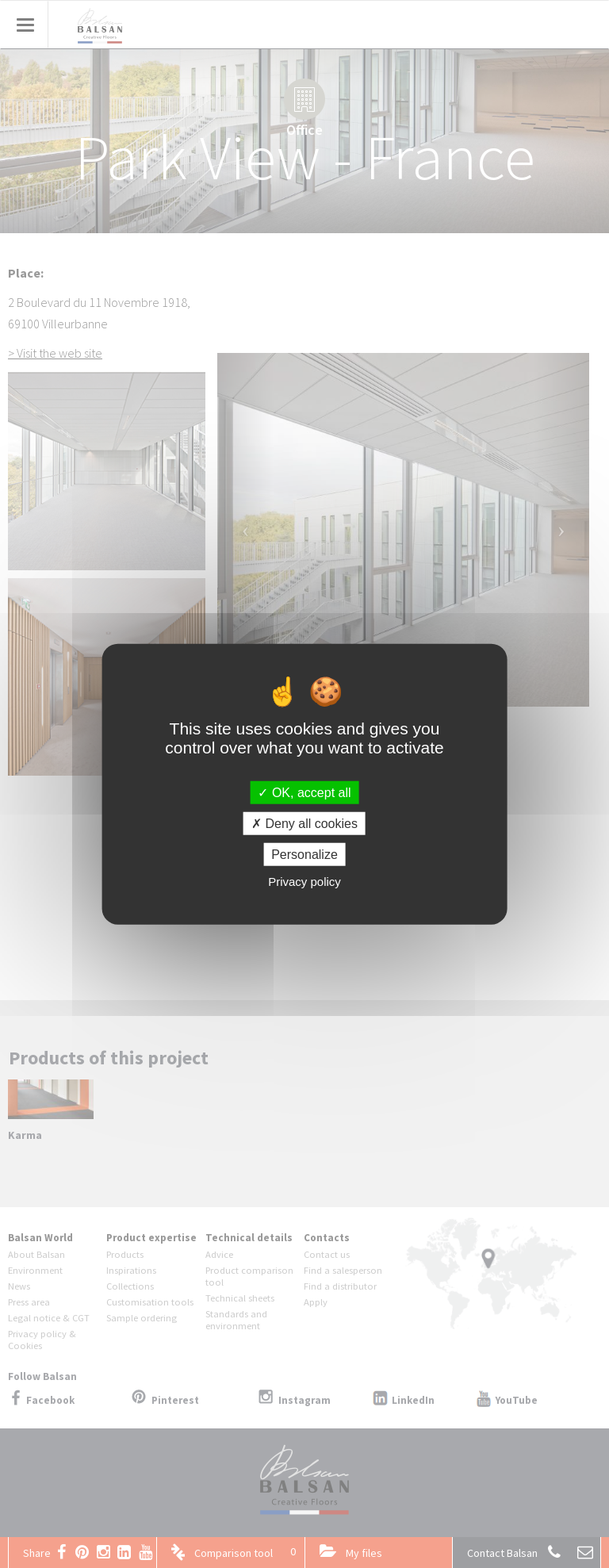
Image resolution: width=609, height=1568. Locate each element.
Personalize (304, 854)
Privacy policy (304, 881)
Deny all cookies (304, 823)
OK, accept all (304, 792)
